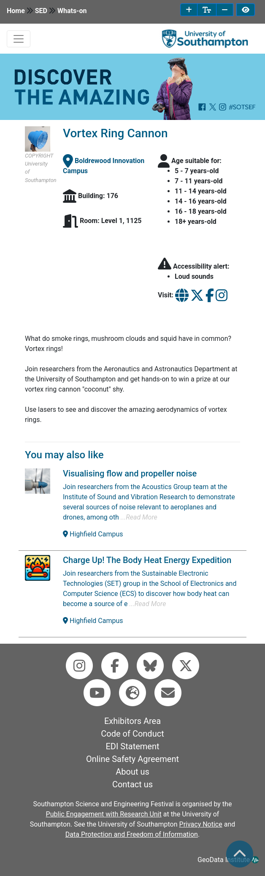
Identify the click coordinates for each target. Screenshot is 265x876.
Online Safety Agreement (132, 759)
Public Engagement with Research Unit (104, 814)
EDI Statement (132, 746)
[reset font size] (206, 9)
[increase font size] (188, 9)
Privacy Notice (200, 824)
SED (41, 11)
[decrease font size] (224, 9)
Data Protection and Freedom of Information (131, 834)
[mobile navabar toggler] (18, 38)
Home (16, 11)
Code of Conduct (132, 734)
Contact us (132, 784)
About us (132, 772)
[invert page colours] (245, 9)
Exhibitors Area (132, 721)
